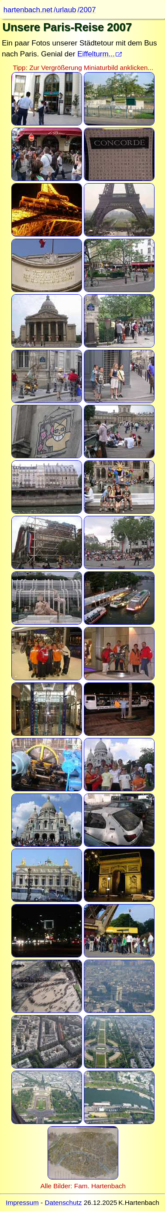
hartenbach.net (27, 10)
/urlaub (65, 10)
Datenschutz (63, 1202)
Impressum (22, 1202)
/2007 (86, 10)
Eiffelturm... (96, 54)
